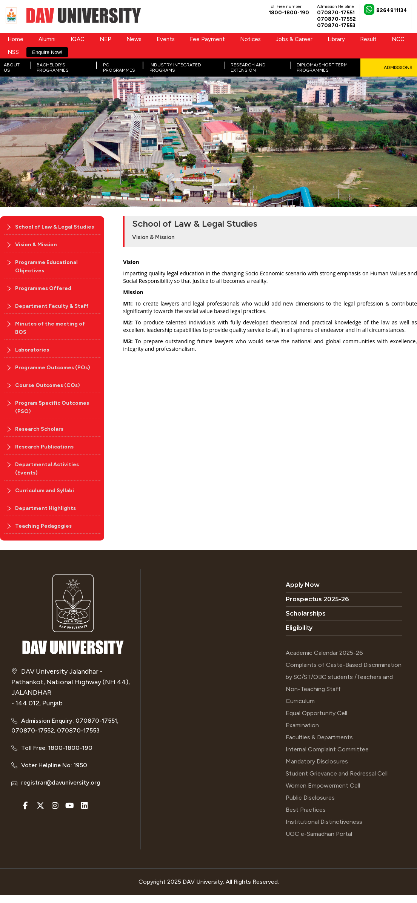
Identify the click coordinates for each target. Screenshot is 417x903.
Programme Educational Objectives (46, 266)
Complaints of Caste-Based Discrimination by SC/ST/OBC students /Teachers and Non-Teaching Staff (344, 677)
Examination (302, 725)
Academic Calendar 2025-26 (324, 652)
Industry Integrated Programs (175, 67)
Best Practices (306, 809)
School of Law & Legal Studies (54, 227)
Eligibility (299, 627)
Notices (250, 39)
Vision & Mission (36, 244)
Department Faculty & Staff (52, 306)
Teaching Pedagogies (43, 526)
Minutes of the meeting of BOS (50, 328)
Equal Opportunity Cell (316, 713)
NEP (105, 39)
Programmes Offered (43, 288)
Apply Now (303, 584)
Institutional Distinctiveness (324, 821)
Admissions (398, 67)
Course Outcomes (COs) (47, 385)
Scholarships (306, 613)
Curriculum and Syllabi (44, 490)
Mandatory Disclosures (317, 761)
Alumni (46, 39)
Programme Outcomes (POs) (52, 367)
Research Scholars (39, 429)
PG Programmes (119, 67)
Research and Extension (248, 67)
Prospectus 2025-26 (317, 599)
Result (368, 39)
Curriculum (300, 701)
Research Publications (44, 447)
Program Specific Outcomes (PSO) (52, 407)
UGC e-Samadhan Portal (319, 833)
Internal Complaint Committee (327, 749)
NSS (13, 52)
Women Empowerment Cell (323, 785)
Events (166, 39)
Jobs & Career (294, 39)
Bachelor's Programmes (53, 67)
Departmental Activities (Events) (47, 468)
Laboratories (32, 350)
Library (336, 39)
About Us (12, 67)
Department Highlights (45, 508)
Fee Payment (207, 39)
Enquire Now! (47, 52)
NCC (398, 39)
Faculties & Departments (319, 737)
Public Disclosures (310, 797)
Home (15, 39)
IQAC (78, 39)
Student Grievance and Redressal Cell (337, 773)
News (134, 39)
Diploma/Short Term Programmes (322, 67)
